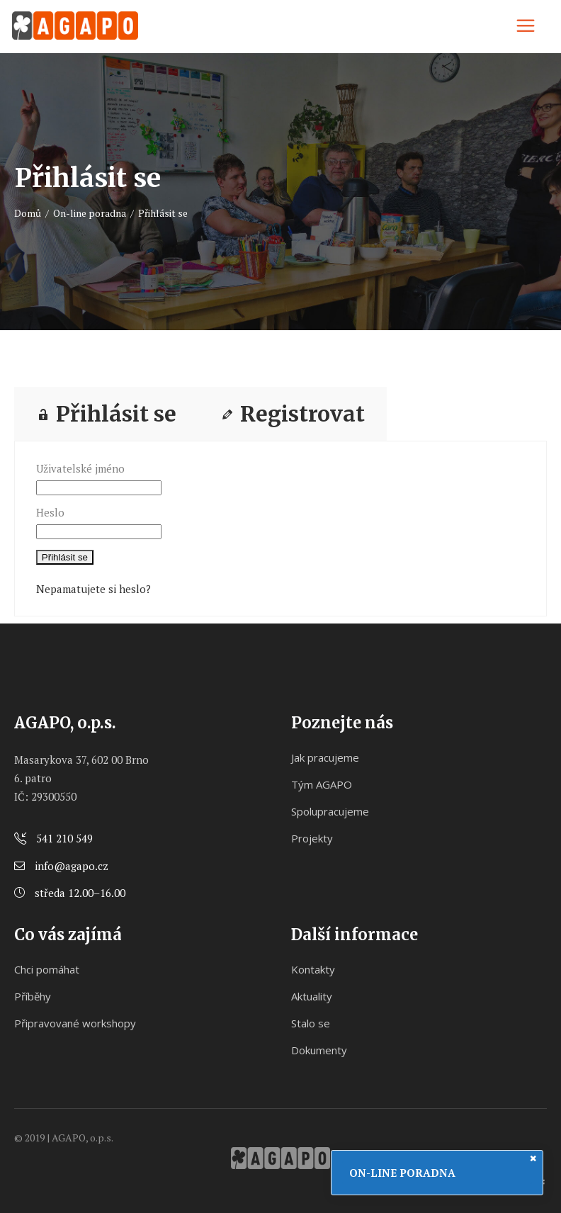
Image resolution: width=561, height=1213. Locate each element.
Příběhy (32, 996)
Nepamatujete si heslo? (93, 589)
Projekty (312, 838)
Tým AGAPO (321, 784)
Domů (27, 213)
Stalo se (310, 1023)
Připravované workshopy (75, 1023)
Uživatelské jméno (80, 468)
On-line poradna (89, 213)
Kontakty (313, 969)
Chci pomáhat (46, 969)
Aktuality (311, 996)
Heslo (50, 512)
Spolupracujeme (330, 811)
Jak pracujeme (325, 757)
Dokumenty (319, 1050)
